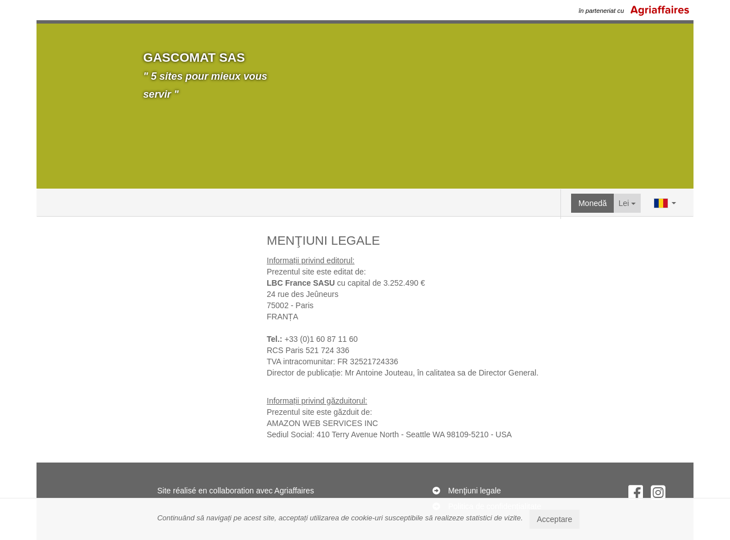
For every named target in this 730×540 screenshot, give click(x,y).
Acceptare (554, 519)
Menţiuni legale (474, 490)
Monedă (592, 203)
